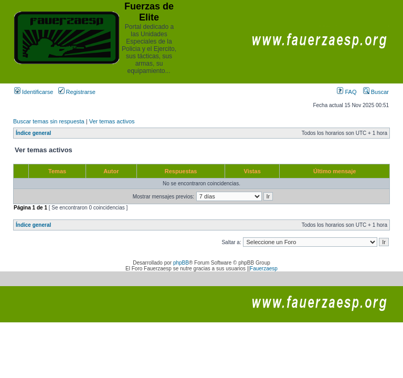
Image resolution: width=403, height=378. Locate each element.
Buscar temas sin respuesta (48, 121)
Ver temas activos (112, 121)
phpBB (181, 263)
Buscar (376, 92)
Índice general (33, 133)
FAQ (346, 92)
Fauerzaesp (264, 268)
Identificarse (33, 92)
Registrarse (77, 92)
